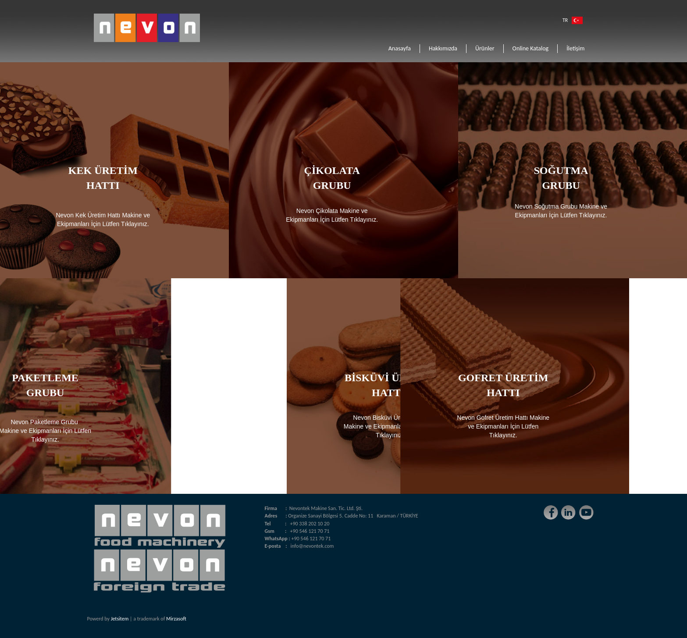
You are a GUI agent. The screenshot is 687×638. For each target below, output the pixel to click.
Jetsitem (120, 619)
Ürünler (485, 48)
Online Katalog (531, 48)
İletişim (575, 48)
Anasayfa (399, 48)
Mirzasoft (176, 619)
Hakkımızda (443, 48)
